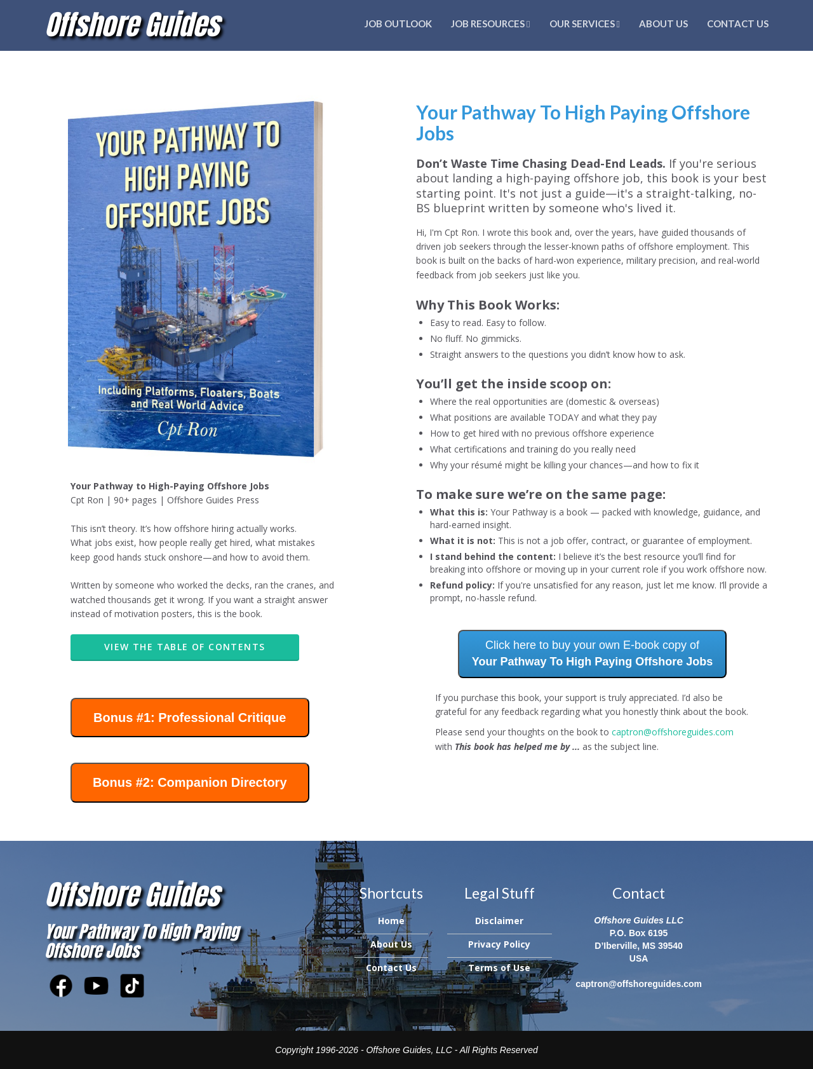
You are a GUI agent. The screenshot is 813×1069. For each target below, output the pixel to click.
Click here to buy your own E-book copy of (592, 653)
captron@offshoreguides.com (673, 732)
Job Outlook (398, 23)
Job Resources (490, 23)
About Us (663, 23)
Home (391, 921)
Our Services (584, 23)
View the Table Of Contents (184, 647)
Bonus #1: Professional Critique (189, 718)
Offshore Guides (131, 24)
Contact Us (738, 23)
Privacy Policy (499, 944)
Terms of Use (499, 968)
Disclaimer (499, 921)
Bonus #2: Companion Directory (190, 782)
